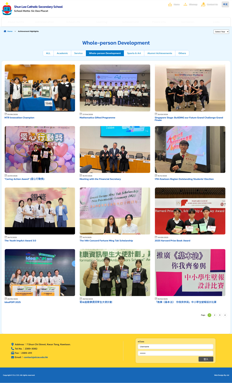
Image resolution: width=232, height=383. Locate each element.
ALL (48, 53)
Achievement (130, 22)
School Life (73, 22)
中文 (225, 4)
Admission (187, 22)
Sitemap (193, 4)
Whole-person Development (105, 53)
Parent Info (159, 22)
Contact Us (212, 4)
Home (176, 4)
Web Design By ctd (221, 375)
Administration (44, 22)
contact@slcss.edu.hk (36, 357)
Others (182, 53)
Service (78, 53)
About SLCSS (16, 22)
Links (216, 22)
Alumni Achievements (159, 53)
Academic (62, 53)
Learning (101, 22)
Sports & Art (134, 53)
